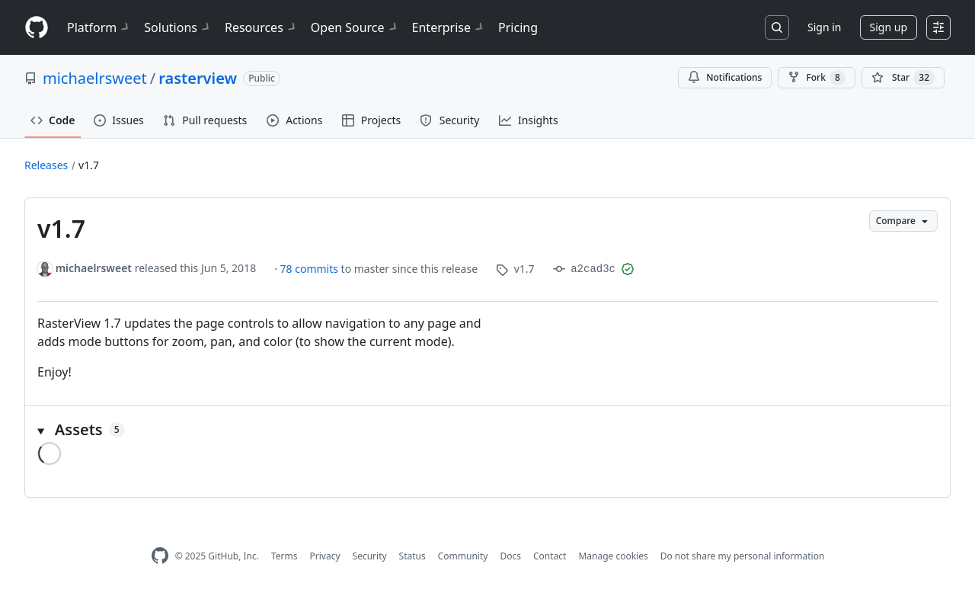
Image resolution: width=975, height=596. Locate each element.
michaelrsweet (95, 78)
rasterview (197, 78)
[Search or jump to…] (777, 27)
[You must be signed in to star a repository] (903, 77)
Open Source (355, 27)
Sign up (888, 27)
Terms (284, 556)
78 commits (310, 268)
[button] (487, 429)
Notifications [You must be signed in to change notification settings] (725, 77)
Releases (46, 165)
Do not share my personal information (742, 556)
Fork (816, 77)
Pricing (518, 27)
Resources (262, 27)
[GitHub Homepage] (160, 556)
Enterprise (449, 27)
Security (370, 556)
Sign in (824, 27)
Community (463, 556)
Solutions (178, 27)
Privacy (325, 556)
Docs (510, 556)
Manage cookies (612, 556)
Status (412, 556)
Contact (549, 556)
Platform (99, 27)
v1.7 (88, 165)
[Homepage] (36, 27)
